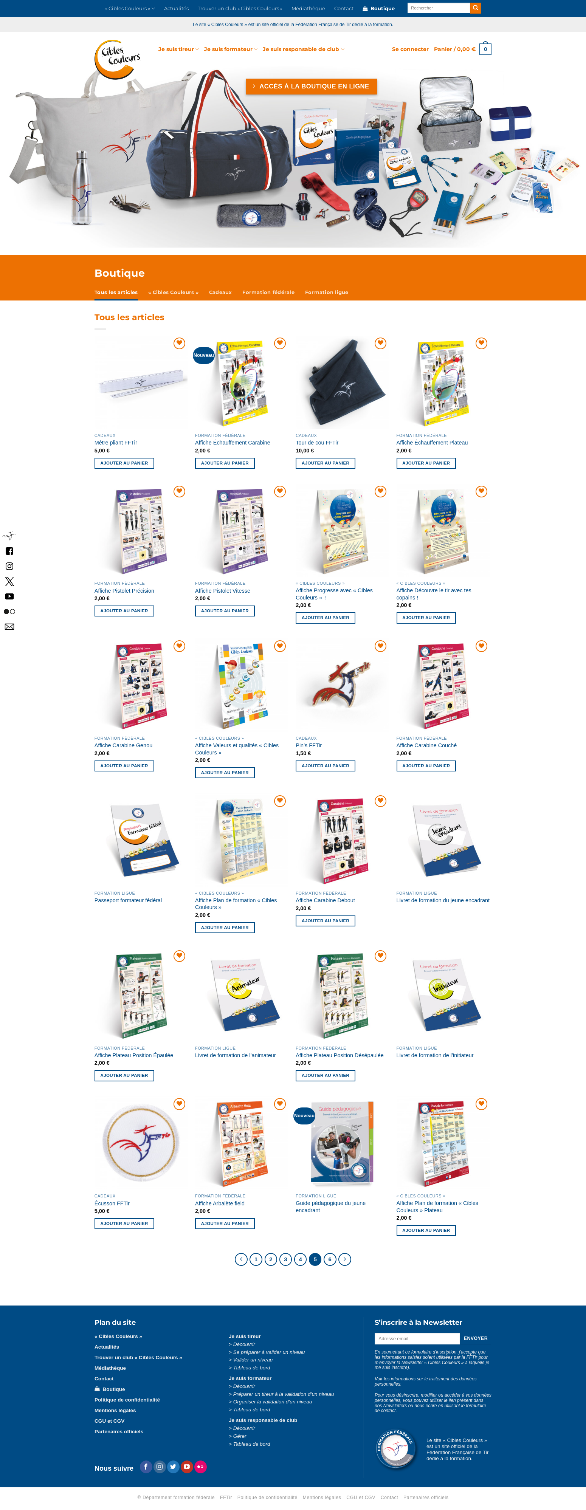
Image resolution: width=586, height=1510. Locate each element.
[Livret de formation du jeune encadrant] (443, 840)
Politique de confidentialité (127, 1400)
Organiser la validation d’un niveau (272, 1402)
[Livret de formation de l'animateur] (241, 995)
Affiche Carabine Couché (427, 745)
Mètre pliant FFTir (116, 443)
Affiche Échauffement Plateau (432, 443)
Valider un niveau (253, 1360)
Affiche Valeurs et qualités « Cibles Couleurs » (237, 749)
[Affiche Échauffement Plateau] (443, 382)
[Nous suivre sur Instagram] (159, 1466)
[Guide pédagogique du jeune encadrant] (342, 1142)
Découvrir (244, 1344)
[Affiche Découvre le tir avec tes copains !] (443, 530)
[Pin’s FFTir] (342, 685)
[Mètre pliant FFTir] (141, 382)
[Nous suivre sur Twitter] (173, 1466)
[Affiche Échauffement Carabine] (241, 382)
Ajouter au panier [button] (124, 463)
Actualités (176, 8)
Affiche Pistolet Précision (124, 591)
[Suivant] (344, 1259)
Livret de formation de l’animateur (235, 1055)
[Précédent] (241, 1259)
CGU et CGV (109, 1421)
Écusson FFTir (112, 1203)
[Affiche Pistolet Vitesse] (241, 530)
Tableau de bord (251, 1368)
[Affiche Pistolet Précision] (141, 530)
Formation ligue (327, 292)
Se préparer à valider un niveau (269, 1352)
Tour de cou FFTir (317, 443)
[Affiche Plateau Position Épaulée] (141, 995)
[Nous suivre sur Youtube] (187, 1466)
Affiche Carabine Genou (123, 745)
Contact (343, 8)
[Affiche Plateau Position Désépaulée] (342, 995)
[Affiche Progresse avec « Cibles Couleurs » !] (342, 530)
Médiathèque (308, 8)
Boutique (379, 9)
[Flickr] (200, 1466)
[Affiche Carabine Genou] (141, 685)
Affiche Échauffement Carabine (232, 443)
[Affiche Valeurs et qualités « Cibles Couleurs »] (241, 685)
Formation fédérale (268, 292)
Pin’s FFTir (309, 745)
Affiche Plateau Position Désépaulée (340, 1055)
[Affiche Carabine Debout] (342, 840)
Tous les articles (116, 292)
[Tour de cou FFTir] (342, 382)
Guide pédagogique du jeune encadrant (331, 1206)
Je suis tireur (178, 49)
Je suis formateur (230, 49)
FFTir (226, 1497)
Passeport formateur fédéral (128, 900)
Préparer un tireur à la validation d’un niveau (283, 1394)
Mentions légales (115, 1410)
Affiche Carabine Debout (325, 900)
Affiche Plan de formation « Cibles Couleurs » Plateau (438, 1206)
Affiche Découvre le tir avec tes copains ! (434, 594)
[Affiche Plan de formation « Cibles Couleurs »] (241, 840)
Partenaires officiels (119, 1431)
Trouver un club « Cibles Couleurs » (240, 8)
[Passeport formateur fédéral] (141, 840)
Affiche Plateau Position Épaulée (134, 1055)
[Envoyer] (475, 8)
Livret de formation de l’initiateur (435, 1055)
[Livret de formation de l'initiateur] (443, 995)
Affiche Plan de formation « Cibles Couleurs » (236, 904)
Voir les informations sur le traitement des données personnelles (426, 1381)
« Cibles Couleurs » (130, 8)
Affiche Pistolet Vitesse (222, 591)
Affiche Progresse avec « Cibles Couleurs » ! (334, 594)
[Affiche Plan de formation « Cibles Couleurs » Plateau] (443, 1142)
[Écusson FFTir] (141, 1142)
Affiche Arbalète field (220, 1203)
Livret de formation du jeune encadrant (443, 900)
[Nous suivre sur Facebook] (146, 1466)
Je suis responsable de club (303, 49)
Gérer (239, 1436)
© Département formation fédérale (176, 1497)
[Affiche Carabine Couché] (443, 685)
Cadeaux (220, 292)
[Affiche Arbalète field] (241, 1142)
